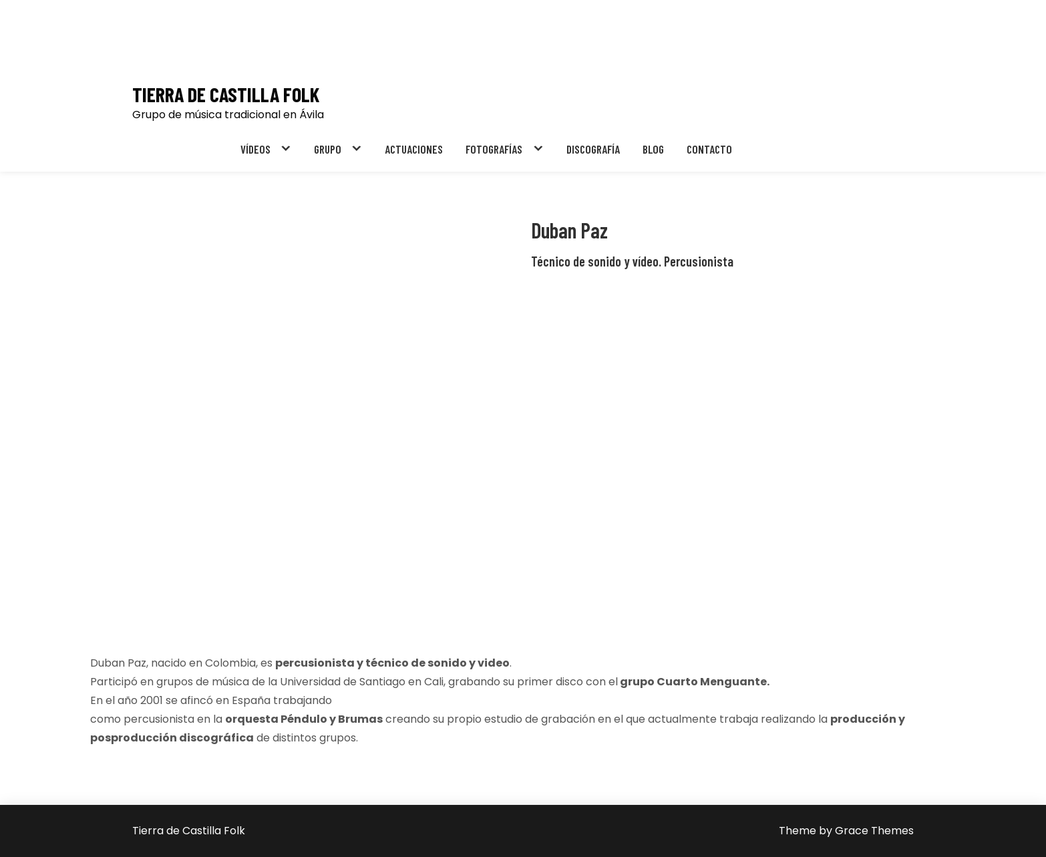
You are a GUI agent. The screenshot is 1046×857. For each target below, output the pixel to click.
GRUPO (327, 149)
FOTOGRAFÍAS (494, 149)
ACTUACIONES (414, 149)
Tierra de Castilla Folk (225, 94)
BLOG (653, 149)
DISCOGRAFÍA (593, 149)
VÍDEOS (255, 149)
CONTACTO (709, 149)
